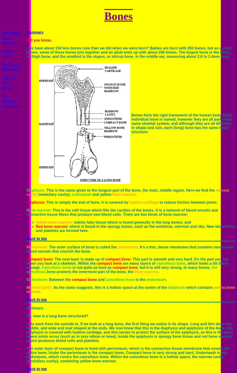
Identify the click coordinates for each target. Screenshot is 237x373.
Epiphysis (35, 202)
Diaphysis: (36, 190)
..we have (35, 48)
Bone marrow (38, 210)
